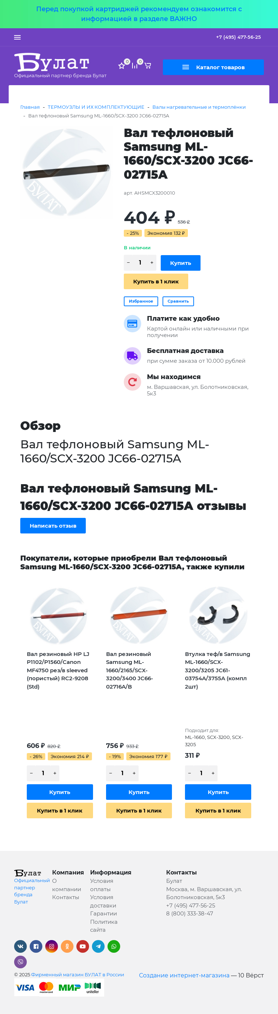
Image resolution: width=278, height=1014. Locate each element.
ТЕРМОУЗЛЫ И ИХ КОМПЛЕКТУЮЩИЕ (96, 107)
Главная (30, 107)
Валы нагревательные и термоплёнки (199, 107)
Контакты (65, 897)
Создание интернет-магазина (184, 975)
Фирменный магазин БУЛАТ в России (77, 974)
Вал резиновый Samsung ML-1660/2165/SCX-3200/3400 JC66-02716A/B (129, 670)
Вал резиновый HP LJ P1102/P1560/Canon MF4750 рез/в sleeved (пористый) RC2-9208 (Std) (58, 670)
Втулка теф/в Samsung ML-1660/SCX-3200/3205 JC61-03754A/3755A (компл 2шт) (217, 670)
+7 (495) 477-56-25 (238, 37)
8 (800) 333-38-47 (189, 913)
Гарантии (103, 913)
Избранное (141, 301)
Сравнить (178, 301)
